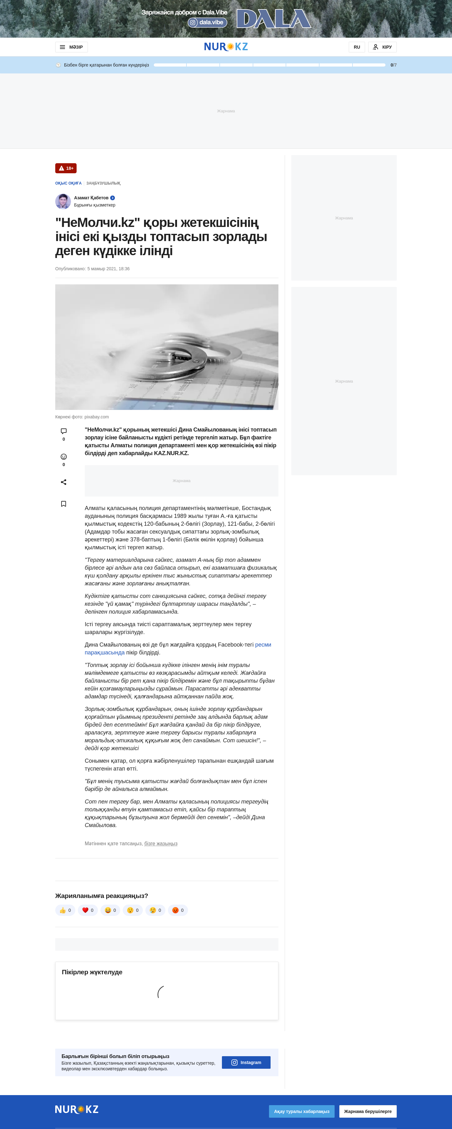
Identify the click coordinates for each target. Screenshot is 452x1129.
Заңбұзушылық (103, 183)
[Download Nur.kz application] (226, 19)
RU (357, 47)
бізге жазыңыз (161, 843)
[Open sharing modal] (63, 482)
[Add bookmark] (63, 503)
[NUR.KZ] (226, 47)
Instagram (246, 1045)
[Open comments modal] (63, 435)
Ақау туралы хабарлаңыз (301, 1093)
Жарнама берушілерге (368, 1093)
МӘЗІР (71, 47)
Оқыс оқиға (68, 183)
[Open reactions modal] (63, 460)
